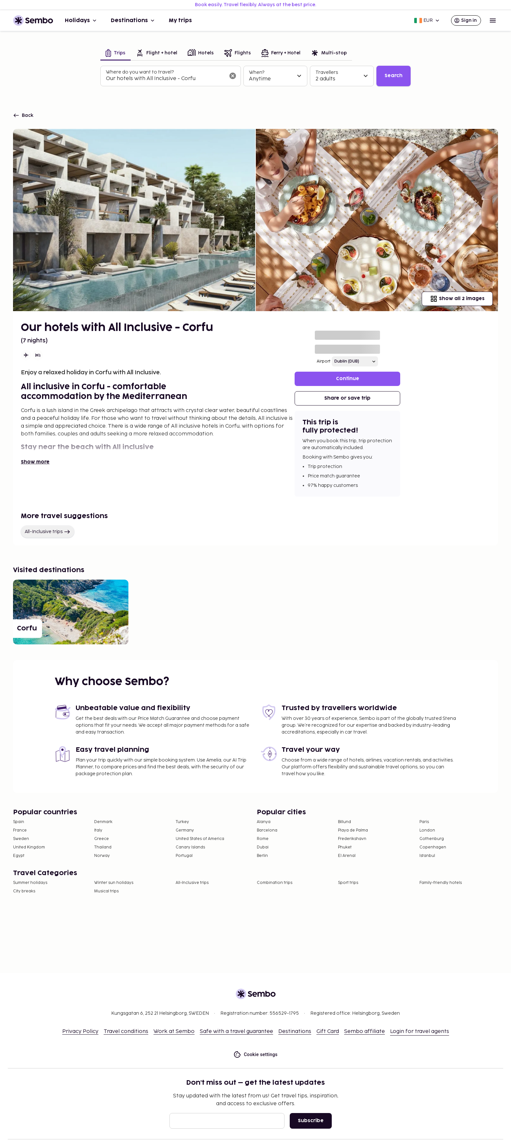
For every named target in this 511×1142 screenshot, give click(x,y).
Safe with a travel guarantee (236, 1031)
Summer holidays (30, 882)
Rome (263, 838)
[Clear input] (233, 76)
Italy (98, 830)
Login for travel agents (419, 1031)
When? (256, 72)
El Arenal (347, 855)
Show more (35, 462)
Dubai (263, 847)
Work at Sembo (174, 1031)
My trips (180, 20)
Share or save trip (347, 398)
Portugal (184, 855)
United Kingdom (29, 847)
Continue (347, 379)
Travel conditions (126, 1031)
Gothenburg (431, 838)
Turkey (182, 821)
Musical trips (106, 891)
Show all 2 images (457, 299)
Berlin (262, 855)
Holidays (81, 20)
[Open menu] (493, 20)
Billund (344, 821)
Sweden (21, 838)
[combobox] (165, 79)
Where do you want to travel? (140, 72)
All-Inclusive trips (47, 532)
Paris (424, 821)
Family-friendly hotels (440, 882)
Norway (102, 855)
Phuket (345, 847)
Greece (101, 838)
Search (393, 76)
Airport (323, 361)
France (20, 830)
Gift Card (327, 1031)
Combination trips (274, 882)
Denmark (103, 821)
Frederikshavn (352, 838)
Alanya (263, 821)
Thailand (102, 847)
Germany (185, 830)
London (427, 830)
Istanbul (427, 855)
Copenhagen (432, 847)
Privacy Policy (80, 1031)
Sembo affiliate (364, 1031)
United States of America (200, 838)
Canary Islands (190, 847)
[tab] (115, 54)
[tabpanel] (255, 76)
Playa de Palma (353, 830)
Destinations (133, 20)
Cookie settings (255, 1055)
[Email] (227, 1121)
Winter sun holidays (113, 882)
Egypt (18, 855)
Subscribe (311, 1121)
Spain (18, 821)
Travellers (326, 72)
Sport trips (348, 882)
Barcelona (267, 830)
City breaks (24, 891)
